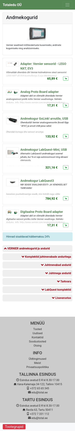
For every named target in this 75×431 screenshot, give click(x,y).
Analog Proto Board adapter (39, 92)
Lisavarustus (61, 298)
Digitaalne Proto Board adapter (41, 212)
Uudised (37, 333)
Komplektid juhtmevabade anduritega (46, 256)
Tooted (37, 329)
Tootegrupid (14, 427)
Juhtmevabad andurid (56, 265)
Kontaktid (37, 337)
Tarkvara (64, 281)
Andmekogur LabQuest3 (37, 180)
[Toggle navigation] (67, 4)
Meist (37, 363)
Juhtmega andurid (58, 273)
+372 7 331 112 (39, 414)
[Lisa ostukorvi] (65, 78)
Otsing (37, 345)
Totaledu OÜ (12, 5)
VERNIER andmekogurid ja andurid (27, 248)
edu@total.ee (40, 392)
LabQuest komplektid (56, 289)
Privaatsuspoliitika (37, 367)
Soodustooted (37, 341)
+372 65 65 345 (39, 388)
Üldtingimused (37, 358)
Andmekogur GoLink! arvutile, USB (44, 118)
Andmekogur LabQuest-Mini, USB (43, 149)
